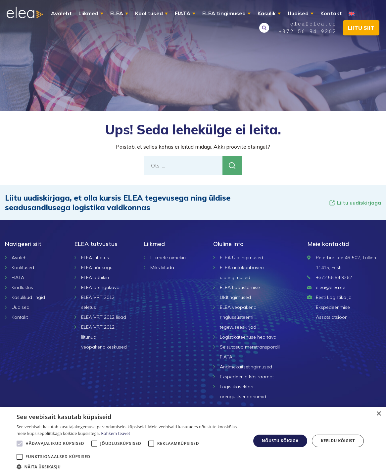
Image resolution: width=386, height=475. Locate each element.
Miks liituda (162, 267)
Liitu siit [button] (361, 27)
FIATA (182, 13)
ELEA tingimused (224, 13)
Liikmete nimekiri (168, 258)
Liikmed (88, 13)
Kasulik (267, 13)
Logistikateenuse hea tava (248, 337)
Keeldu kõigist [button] (338, 441)
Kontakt (331, 13)
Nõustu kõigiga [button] (280, 441)
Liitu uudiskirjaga (355, 202)
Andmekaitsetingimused (246, 367)
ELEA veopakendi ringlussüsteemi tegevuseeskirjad (239, 317)
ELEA (116, 13)
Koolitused (149, 13)
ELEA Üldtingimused (241, 258)
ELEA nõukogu (97, 267)
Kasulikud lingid (28, 297)
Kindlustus (22, 287)
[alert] (193, 441)
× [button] (378, 413)
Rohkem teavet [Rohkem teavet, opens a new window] (115, 433)
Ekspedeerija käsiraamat (247, 377)
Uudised (298, 13)
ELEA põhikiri (95, 277)
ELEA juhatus (95, 258)
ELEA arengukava (100, 287)
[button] (130, 466)
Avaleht (61, 13)
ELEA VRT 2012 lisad (103, 317)
